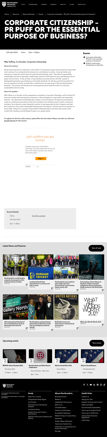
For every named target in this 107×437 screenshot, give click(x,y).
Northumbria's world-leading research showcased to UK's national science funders (14, 280)
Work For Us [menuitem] (82, 4)
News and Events (29, 14)
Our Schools (32, 402)
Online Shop (86, 420)
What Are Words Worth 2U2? (90, 322)
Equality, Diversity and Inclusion (92, 402)
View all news (96, 248)
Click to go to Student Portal (91, 410)
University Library (34, 409)
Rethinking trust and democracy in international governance (64, 323)
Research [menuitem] (53, 4)
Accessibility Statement (62, 413)
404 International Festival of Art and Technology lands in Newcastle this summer (14, 323)
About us (16, 14)
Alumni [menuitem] (72, 4)
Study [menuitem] (23, 4)
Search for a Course (34, 397)
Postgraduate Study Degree (37, 399)
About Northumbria (63, 393)
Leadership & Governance (63, 402)
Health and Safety (87, 405)
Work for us (59, 405)
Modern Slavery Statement (63, 421)
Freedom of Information (63, 410)
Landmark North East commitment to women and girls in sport (40, 283)
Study (30, 393)
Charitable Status (60, 407)
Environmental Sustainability (91, 407)
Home (7, 14)
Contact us (85, 397)
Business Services (60, 397)
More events (97, 343)
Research (58, 399)
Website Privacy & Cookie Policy (65, 416)
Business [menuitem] (44, 4)
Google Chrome (9, 121)
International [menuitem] (33, 4)
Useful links (87, 393)
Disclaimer (58, 418)
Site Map (58, 431)
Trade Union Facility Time (63, 424)
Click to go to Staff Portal (90, 413)
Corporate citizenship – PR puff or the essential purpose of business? (71, 14)
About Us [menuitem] (63, 4)
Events (41, 14)
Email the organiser (38, 216)
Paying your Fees (87, 399)
